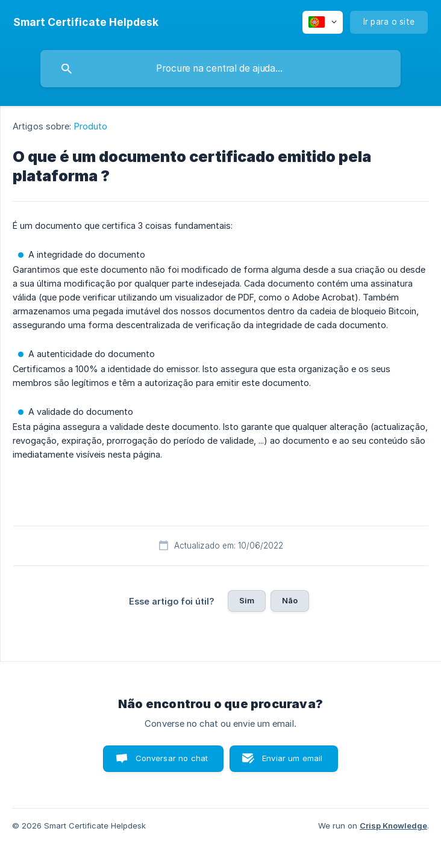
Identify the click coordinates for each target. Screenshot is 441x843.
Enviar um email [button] (292, 758)
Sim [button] (246, 600)
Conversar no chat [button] (172, 758)
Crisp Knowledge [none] (393, 825)
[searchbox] (220, 68)
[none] (85, 22)
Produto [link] (91, 126)
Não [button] (290, 600)
